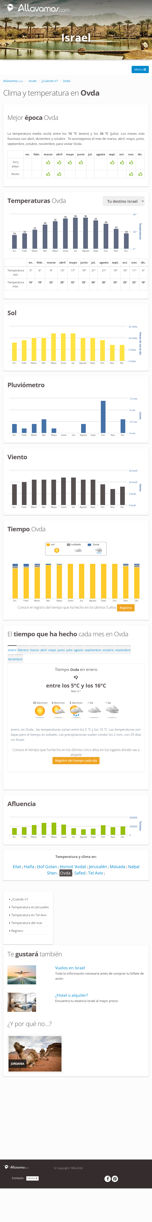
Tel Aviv (96, 874)
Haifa (28, 868)
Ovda (65, 874)
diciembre (15, 661)
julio (69, 651)
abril (43, 651)
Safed (79, 874)
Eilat (15, 868)
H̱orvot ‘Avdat (73, 868)
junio (61, 651)
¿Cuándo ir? (19, 900)
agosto (78, 651)
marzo (34, 651)
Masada (119, 868)
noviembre (122, 651)
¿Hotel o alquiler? (71, 996)
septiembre (93, 651)
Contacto (18, 1179)
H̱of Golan (46, 868)
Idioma (32, 1179)
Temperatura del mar (26, 924)
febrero (23, 651)
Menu (140, 69)
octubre (108, 651)
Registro (126, 609)
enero (12, 651)
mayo (52, 651)
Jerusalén (99, 868)
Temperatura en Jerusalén (30, 908)
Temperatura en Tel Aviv (29, 916)
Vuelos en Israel (70, 969)
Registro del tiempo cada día (76, 762)
